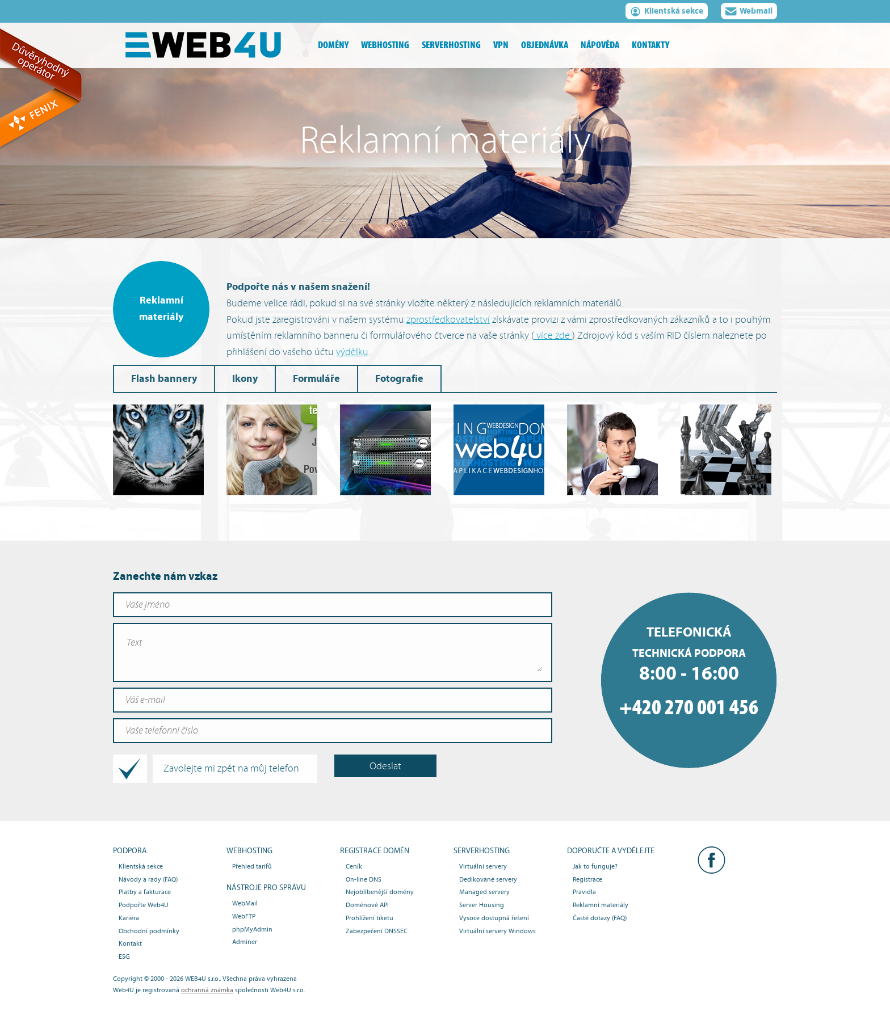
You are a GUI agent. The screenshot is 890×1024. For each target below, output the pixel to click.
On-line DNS (363, 879)
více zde (553, 336)
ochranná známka (207, 990)
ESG (124, 956)
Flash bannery (164, 379)
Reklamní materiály (600, 905)
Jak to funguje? (595, 866)
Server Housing (481, 905)
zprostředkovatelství (448, 320)
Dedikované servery (488, 879)
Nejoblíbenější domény (380, 892)
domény (333, 45)
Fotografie (399, 379)
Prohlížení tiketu (369, 918)
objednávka (544, 45)
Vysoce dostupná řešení (494, 918)
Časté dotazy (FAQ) (600, 918)
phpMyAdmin (252, 929)
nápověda (600, 45)
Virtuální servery (483, 866)
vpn (501, 45)
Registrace (587, 879)
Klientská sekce (666, 12)
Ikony (245, 379)
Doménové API (367, 905)
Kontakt (130, 943)
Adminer (244, 942)
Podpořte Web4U (144, 905)
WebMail (245, 903)
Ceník (354, 866)
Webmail (749, 12)
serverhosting (451, 45)
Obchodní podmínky (149, 931)
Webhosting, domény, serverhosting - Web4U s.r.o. (212, 45)
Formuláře (316, 379)
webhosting (385, 45)
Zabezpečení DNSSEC (377, 931)
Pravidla (584, 892)
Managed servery (484, 892)
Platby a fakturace (145, 892)
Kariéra (129, 918)
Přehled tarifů (252, 866)
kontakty (650, 45)
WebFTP (243, 916)
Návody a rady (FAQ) (148, 879)
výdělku (352, 352)
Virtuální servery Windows (497, 931)
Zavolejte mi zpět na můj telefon (209, 768)
